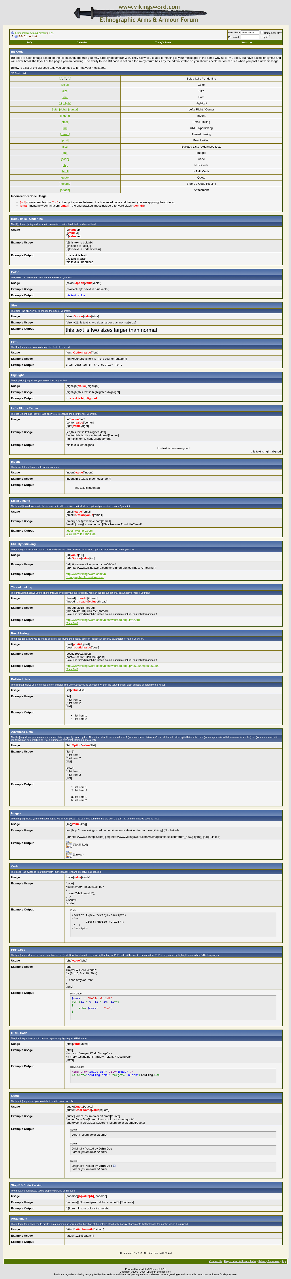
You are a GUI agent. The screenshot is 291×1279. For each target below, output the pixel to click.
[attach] (65, 190)
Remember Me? (271, 33)
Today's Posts (163, 42)
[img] (65, 152)
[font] (65, 97)
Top (284, 1261)
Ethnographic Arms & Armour (31, 33)
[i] (65, 78)
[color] (65, 84)
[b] (60, 78)
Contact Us (215, 1261)
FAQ (51, 33)
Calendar (82, 42)
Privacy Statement (268, 1261)
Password (233, 37)
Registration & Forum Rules (240, 1261)
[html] (65, 171)
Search (246, 42)
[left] (55, 109)
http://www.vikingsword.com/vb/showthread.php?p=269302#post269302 (112, 665)
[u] (69, 78)
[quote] (65, 177)
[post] (65, 140)
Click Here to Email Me (81, 534)
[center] (73, 109)
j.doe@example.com (79, 530)
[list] (65, 146)
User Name (234, 32)
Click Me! (72, 623)
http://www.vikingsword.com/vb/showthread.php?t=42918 (103, 619)
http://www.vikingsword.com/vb (86, 574)
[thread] (65, 134)
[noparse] (65, 183)
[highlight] (65, 103)
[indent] (65, 115)
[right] (62, 109)
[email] (65, 122)
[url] (64, 128)
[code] (65, 159)
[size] (65, 91)
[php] (65, 165)
